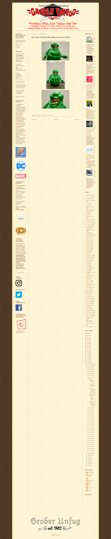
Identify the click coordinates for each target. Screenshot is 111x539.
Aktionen (88, 198)
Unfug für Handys (20, 272)
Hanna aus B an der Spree (91, 481)
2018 (88, 343)
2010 (88, 359)
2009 (88, 362)
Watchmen (88, 308)
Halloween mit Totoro (94, 59)
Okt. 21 (90, 416)
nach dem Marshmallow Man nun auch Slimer (92, 403)
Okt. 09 (90, 436)
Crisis (87, 214)
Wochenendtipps (89, 317)
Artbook (88, 205)
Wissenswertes (89, 315)
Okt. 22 (90, 414)
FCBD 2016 (88, 237)
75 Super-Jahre (89, 196)
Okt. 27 (90, 377)
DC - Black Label (90, 216)
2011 (88, 357)
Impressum (18, 47)
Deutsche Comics (90, 229)
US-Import (88, 298)
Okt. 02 (90, 448)
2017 (88, 345)
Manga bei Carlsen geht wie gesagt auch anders (92, 390)
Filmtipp (88, 251)
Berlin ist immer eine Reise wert (90, 210)
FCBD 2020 (88, 244)
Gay (87, 253)
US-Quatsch (50, 115)
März (89, 465)
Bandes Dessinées (90, 206)
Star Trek (88, 289)
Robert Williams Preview (91, 381)
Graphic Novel (89, 255)
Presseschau (88, 280)
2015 (88, 349)
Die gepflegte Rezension (89, 233)
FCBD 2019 (88, 242)
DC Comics (88, 219)
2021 (88, 337)
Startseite (56, 119)
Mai (89, 461)
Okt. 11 (90, 432)
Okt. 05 (90, 444)
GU (88, 478)
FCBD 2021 (88, 246)
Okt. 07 (90, 440)
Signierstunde (89, 287)
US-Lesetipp (89, 299)
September (90, 453)
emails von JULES (90, 323)
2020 (88, 339)
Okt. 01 (90, 450)
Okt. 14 (90, 428)
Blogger (58, 534)
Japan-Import (89, 260)
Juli (89, 457)
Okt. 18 (90, 420)
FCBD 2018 (88, 241)
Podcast (87, 279)
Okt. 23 (90, 411)
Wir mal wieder (89, 314)
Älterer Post (76, 119)
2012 (88, 355)
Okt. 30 (90, 371)
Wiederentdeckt (89, 312)
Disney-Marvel (89, 235)
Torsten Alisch (91, 487)
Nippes (87, 277)
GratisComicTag (89, 257)
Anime (87, 203)
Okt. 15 (90, 426)
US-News (88, 303)
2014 (88, 351)
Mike (89, 485)
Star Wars (88, 291)
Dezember (90, 363)
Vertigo (87, 307)
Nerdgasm (88, 275)
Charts (87, 213)
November (90, 365)
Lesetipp (88, 265)
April (89, 463)
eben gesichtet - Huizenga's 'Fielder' (92, 385)
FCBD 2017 (88, 239)
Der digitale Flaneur (90, 475)
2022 (88, 335)
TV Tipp (88, 294)
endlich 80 (88, 326)
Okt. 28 (90, 375)
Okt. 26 (90, 407)
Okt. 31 (90, 369)
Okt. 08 (90, 438)
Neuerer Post (34, 119)
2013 (88, 353)
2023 (88, 333)
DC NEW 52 (89, 221)
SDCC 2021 (88, 282)
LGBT (87, 264)
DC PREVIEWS (89, 223)
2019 (88, 341)
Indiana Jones (89, 258)
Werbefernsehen (89, 310)
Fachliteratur (89, 248)
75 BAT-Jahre (89, 194)
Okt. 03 (90, 446)
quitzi (89, 490)
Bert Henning (91, 472)
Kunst (87, 262)
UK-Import (88, 296)
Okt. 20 (90, 418)
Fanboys (45, 115)
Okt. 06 (90, 442)
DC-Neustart (89, 224)
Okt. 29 (90, 373)
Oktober (89, 367)
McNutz (89, 483)
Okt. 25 (90, 409)
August (89, 455)
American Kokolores (90, 200)
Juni (89, 459)
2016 (88, 347)
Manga (87, 270)
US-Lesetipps (89, 301)
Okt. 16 (90, 424)
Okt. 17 (90, 422)
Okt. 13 (90, 430)
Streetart (88, 292)
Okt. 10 (90, 434)
